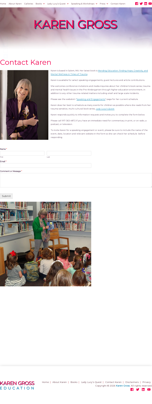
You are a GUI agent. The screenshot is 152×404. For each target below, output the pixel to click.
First (1, 157)
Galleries (28, 4)
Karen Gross (123, 385)
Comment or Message (11, 171)
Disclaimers (132, 382)
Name (3, 149)
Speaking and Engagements (91, 99)
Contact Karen (118, 4)
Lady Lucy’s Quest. (105, 109)
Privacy (146, 382)
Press (102, 4)
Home (3, 4)
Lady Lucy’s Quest (56, 4)
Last (48, 157)
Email (3, 161)
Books (39, 4)
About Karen (15, 4)
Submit (6, 196)
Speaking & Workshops (82, 4)
